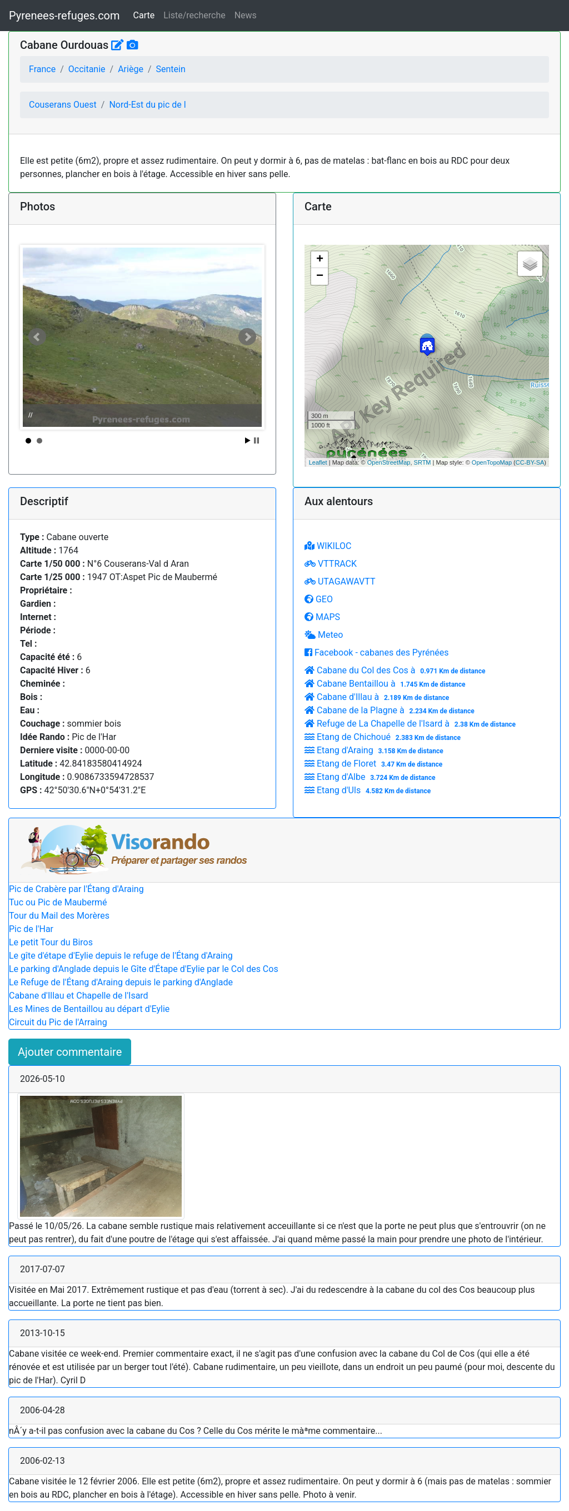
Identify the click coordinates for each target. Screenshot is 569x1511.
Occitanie (87, 69)
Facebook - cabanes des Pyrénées (376, 652)
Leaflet (318, 462)
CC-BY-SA (530, 462)
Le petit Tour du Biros (51, 942)
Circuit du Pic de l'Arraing (58, 1022)
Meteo (324, 634)
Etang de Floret (375, 763)
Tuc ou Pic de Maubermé (58, 902)
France (42, 69)
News (245, 15)
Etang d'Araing (375, 750)
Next (247, 337)
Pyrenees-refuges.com (64, 15)
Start (248, 440)
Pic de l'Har (31, 929)
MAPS (322, 617)
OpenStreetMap (389, 462)
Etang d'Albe (371, 777)
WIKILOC (328, 546)
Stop (256, 440)
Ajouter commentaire (70, 1052)
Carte (144, 15)
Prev (37, 337)
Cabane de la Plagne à (391, 710)
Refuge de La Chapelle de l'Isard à (411, 723)
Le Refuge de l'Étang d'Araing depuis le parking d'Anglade (121, 982)
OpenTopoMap (492, 462)
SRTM (422, 462)
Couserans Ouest (63, 104)
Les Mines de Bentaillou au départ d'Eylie (89, 1009)
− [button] (319, 276)
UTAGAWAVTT (340, 581)
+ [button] (319, 259)
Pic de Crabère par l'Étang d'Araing (76, 889)
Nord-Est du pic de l (147, 104)
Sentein (170, 69)
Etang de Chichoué (384, 737)
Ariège (130, 69)
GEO (319, 599)
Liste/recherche (194, 15)
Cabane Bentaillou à (386, 683)
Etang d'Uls (369, 790)
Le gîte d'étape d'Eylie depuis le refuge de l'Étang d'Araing (121, 955)
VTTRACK (331, 563)
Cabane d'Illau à (378, 697)
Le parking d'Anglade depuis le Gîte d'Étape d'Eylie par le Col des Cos (143, 969)
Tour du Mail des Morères (59, 915)
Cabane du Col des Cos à (396, 670)
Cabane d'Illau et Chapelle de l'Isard (78, 995)
